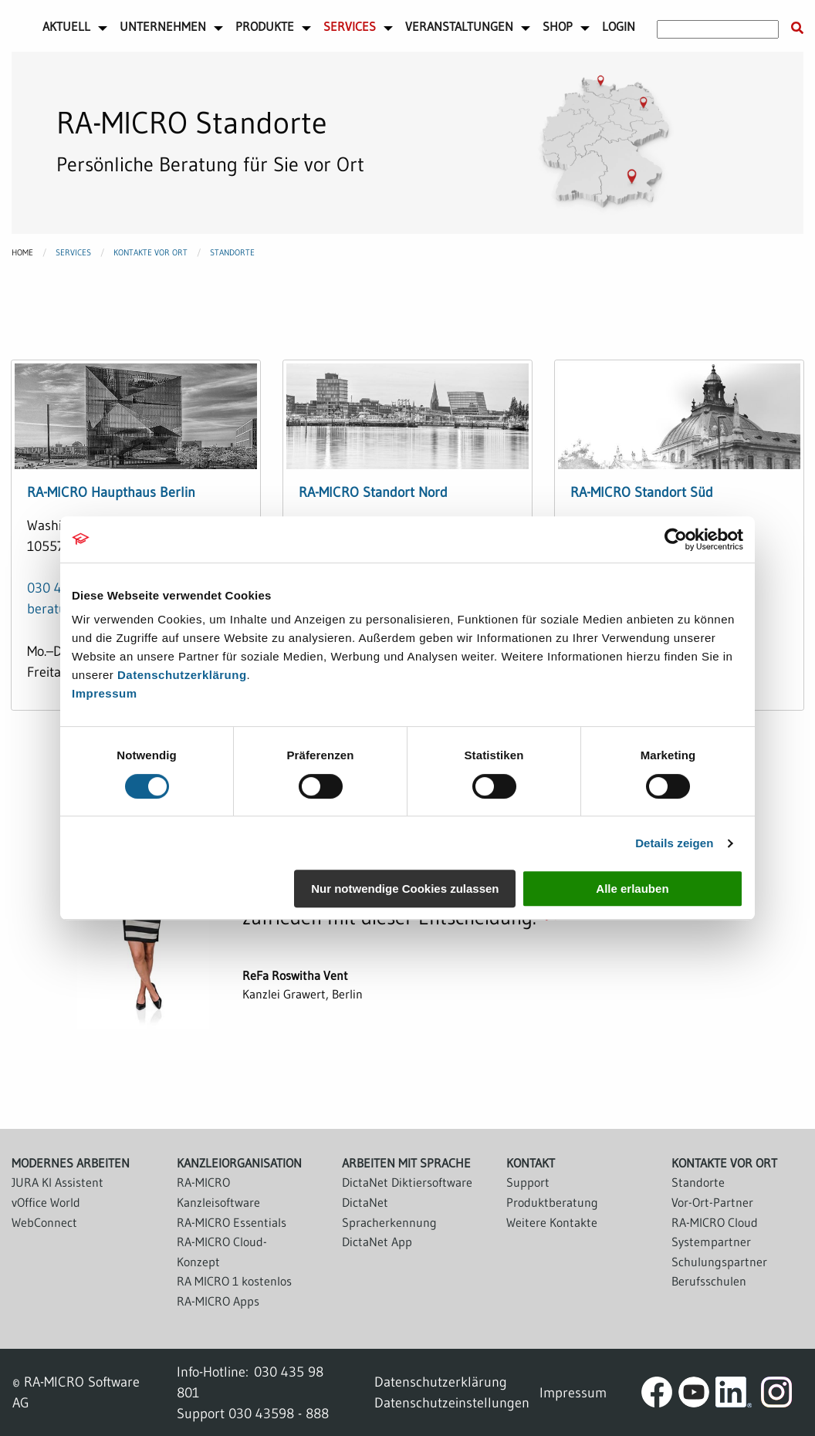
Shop (558, 26)
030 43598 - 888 (278, 1413)
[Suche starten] (797, 28)
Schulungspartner (719, 1261)
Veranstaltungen (459, 26)
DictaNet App (377, 1241)
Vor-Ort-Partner (712, 1202)
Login (618, 26)
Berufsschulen (708, 1281)
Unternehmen (163, 26)
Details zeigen (674, 843)
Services (349, 26)
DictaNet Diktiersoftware (407, 1182)
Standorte (232, 252)
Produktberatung (552, 1202)
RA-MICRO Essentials (231, 1222)
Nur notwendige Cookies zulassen (405, 888)
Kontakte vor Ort (150, 252)
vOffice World (46, 1202)
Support (528, 1182)
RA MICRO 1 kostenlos (234, 1281)
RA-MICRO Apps (218, 1301)
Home (22, 252)
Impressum (104, 693)
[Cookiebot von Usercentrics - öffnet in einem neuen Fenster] (675, 539)
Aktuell (66, 26)
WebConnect (44, 1222)
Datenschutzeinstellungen (451, 1402)
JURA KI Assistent (57, 1182)
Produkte (264, 26)
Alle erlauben (632, 888)
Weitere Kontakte (551, 1222)
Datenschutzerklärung (182, 674)
